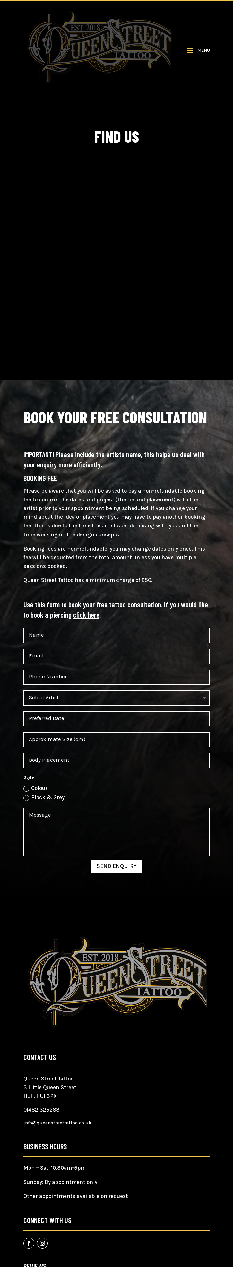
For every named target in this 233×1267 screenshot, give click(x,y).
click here (86, 614)
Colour (35, 788)
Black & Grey (44, 797)
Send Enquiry (117, 866)
